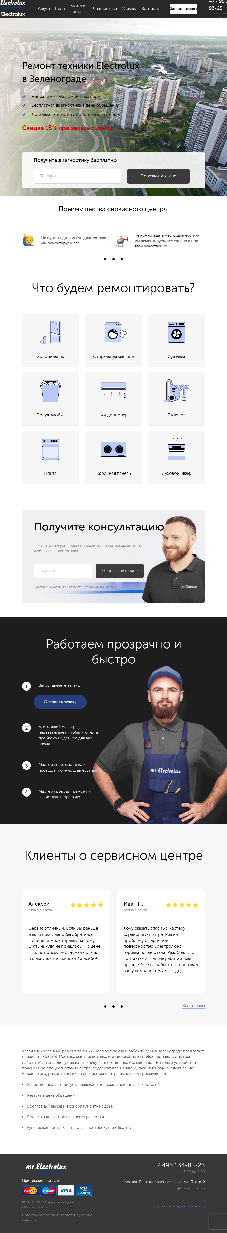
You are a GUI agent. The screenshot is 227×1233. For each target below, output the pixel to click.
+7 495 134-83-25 (179, 1166)
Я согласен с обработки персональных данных (75, 587)
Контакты (151, 9)
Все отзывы (193, 1006)
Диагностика (105, 9)
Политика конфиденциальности (178, 1206)
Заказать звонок (183, 9)
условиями (60, 587)
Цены (60, 9)
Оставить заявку (60, 702)
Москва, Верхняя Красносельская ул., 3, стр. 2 (164, 1182)
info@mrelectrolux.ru (188, 1188)
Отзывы (129, 9)
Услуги (44, 9)
